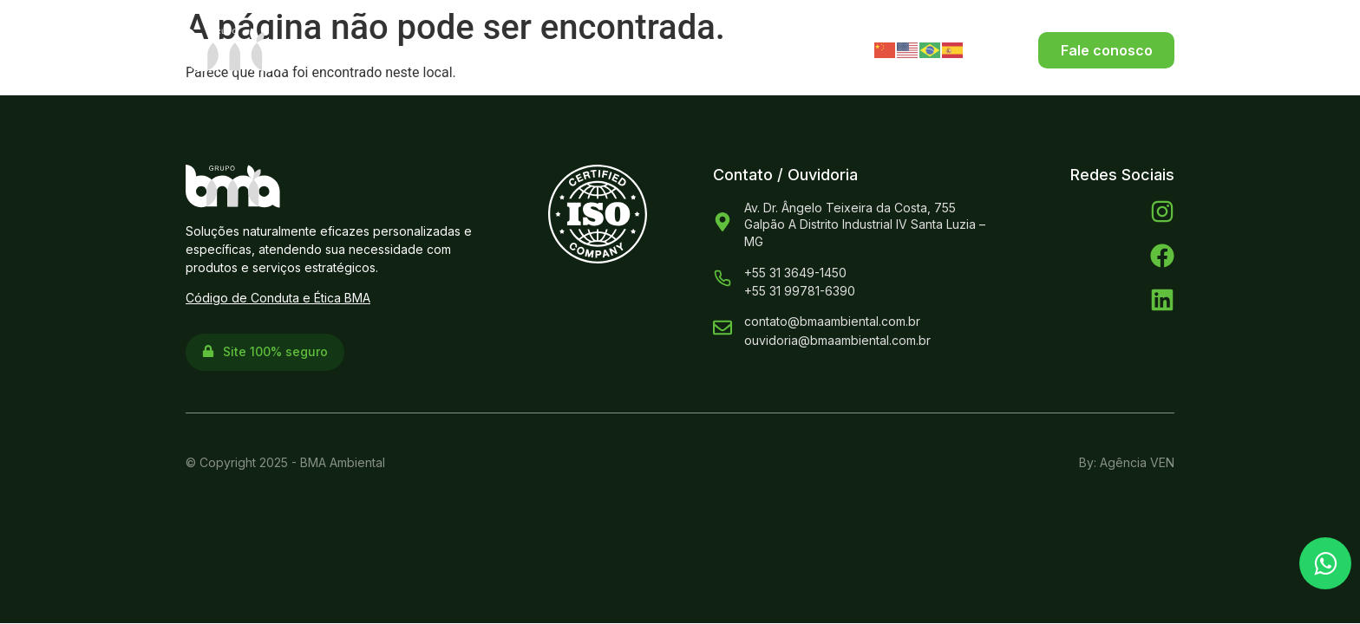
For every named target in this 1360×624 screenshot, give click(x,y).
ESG (738, 49)
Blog (795, 49)
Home (369, 49)
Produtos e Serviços (617, 50)
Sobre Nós (464, 50)
